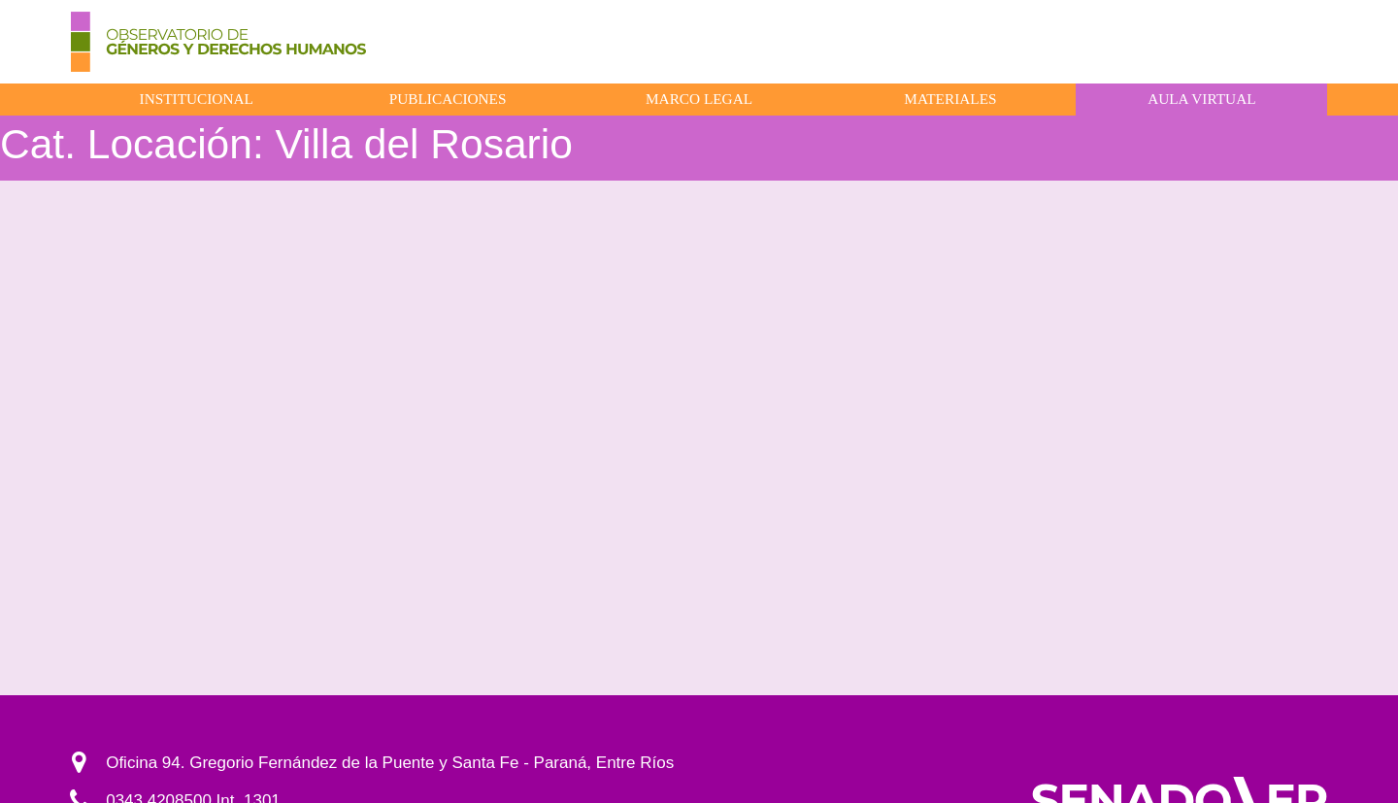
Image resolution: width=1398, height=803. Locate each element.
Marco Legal (699, 98)
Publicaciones (448, 98)
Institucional (196, 98)
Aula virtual (1201, 98)
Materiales (950, 98)
